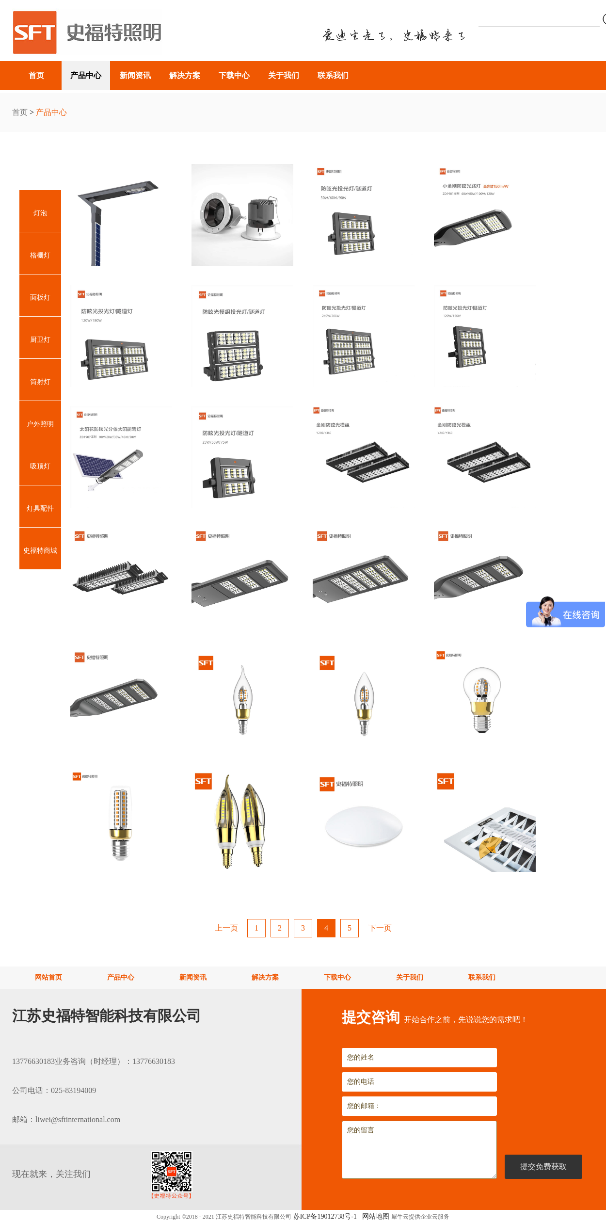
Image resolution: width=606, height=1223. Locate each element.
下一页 (380, 928)
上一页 (226, 928)
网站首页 (48, 977)
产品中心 (51, 112)
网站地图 (374, 1216)
